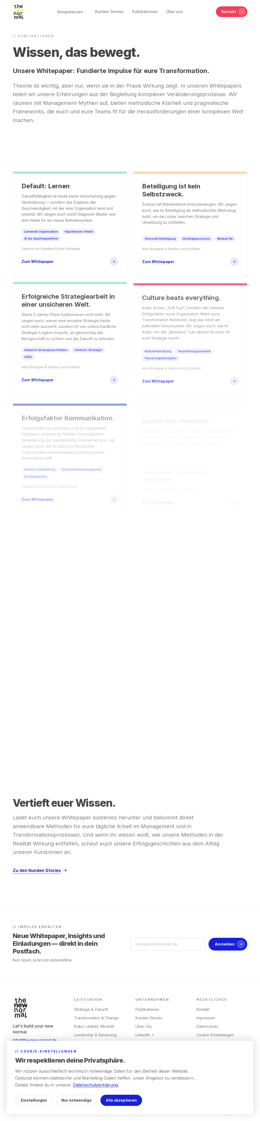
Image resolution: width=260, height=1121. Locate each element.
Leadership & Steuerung (95, 1035)
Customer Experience (93, 1086)
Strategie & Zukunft (91, 1009)
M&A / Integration (89, 1077)
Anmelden (230, 944)
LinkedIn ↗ (144, 1035)
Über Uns (143, 1026)
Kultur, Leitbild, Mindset (94, 1026)
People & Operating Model (97, 1052)
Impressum (206, 1018)
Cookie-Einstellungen (215, 1035)
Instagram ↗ (145, 1043)
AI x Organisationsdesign (95, 1043)
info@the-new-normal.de (35, 1040)
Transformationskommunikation (101, 1060)
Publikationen (145, 11)
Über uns (174, 11)
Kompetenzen (72, 12)
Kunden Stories (109, 11)
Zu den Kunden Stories (40, 876)
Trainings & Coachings (93, 1069)
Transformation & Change (96, 1018)
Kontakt (233, 11)
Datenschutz (207, 1026)
